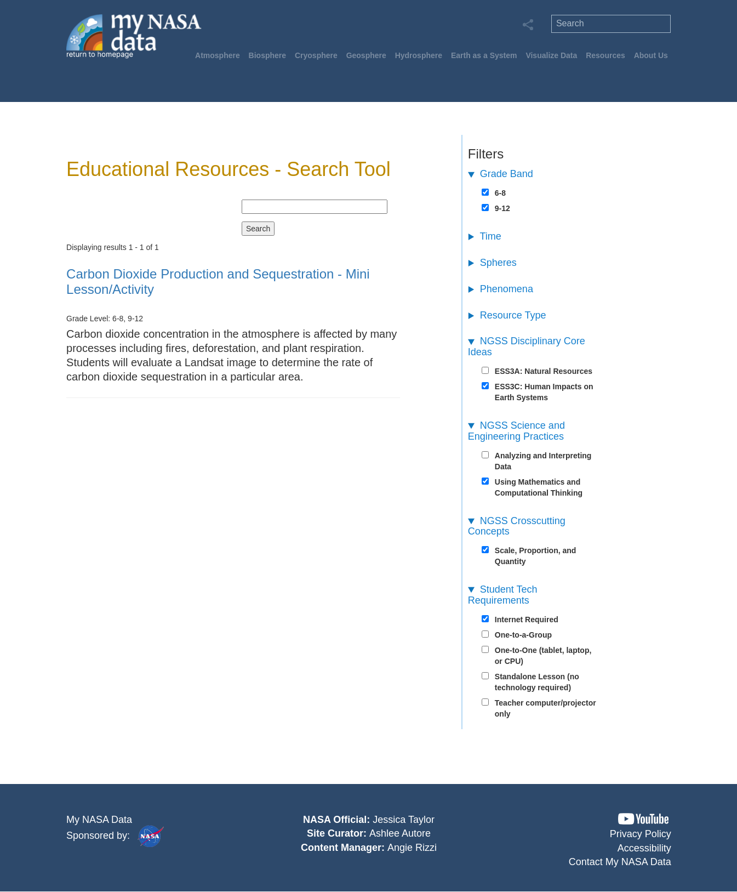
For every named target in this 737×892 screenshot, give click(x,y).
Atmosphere (217, 55)
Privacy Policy (640, 833)
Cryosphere (316, 55)
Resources (605, 55)
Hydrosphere (418, 55)
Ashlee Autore (400, 833)
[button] (643, 819)
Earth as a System (484, 55)
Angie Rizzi (412, 847)
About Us (651, 55)
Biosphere (267, 55)
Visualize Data (551, 55)
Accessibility (644, 848)
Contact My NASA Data (620, 861)
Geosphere (366, 55)
